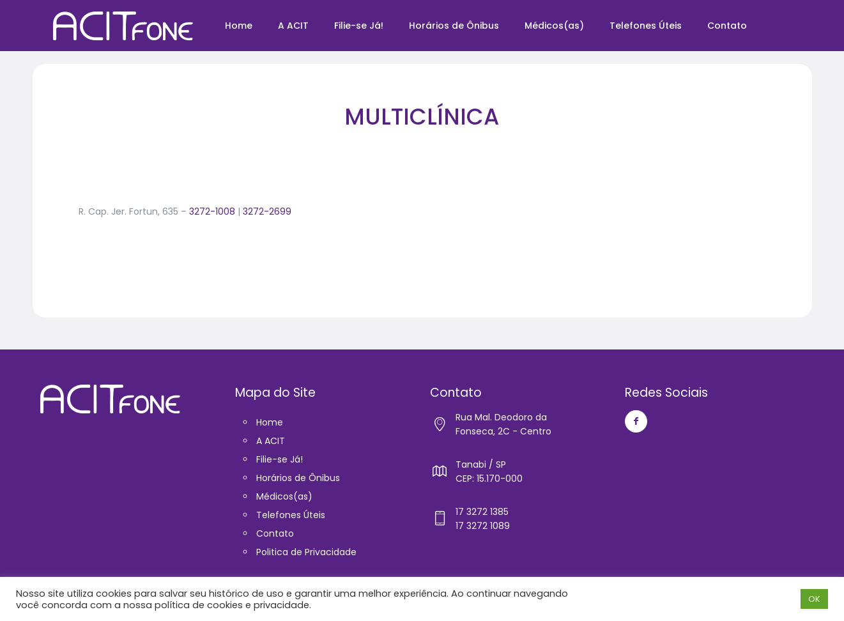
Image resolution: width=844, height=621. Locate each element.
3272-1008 (212, 211)
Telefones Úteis (290, 515)
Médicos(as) (284, 496)
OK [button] (814, 599)
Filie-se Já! (279, 459)
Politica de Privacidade (306, 552)
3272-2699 (267, 211)
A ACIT (270, 440)
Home (269, 422)
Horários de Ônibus (298, 477)
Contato (275, 533)
